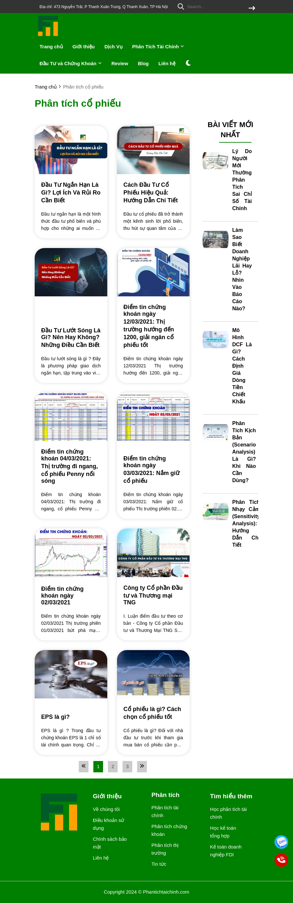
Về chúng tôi (106, 809)
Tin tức (158, 864)
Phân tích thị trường (165, 849)
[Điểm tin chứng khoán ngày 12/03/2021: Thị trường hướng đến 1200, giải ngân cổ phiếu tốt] (153, 326)
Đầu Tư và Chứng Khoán (71, 63)
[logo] (48, 35)
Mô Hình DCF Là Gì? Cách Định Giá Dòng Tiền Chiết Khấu (242, 365)
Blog (143, 63)
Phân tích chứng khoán (169, 830)
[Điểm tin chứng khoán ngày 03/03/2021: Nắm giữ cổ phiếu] (153, 469)
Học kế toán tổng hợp (223, 831)
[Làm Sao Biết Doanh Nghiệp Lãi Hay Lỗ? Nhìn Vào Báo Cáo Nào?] (216, 240)
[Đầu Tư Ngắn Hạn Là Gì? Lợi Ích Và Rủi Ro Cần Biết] (71, 192)
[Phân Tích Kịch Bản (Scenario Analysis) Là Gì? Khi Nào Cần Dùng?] (216, 433)
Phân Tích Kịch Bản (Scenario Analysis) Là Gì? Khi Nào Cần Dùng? (244, 452)
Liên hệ (166, 63)
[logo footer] (60, 812)
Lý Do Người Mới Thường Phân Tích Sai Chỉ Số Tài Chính (242, 180)
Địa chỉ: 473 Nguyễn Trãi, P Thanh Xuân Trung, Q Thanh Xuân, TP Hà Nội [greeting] (104, 7)
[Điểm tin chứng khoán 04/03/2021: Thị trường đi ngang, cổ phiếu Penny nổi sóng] (71, 465)
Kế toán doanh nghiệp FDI (225, 850)
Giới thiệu (84, 46)
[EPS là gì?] (71, 717)
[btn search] (251, 8)
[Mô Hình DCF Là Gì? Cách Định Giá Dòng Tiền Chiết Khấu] (216, 340)
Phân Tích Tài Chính (158, 46)
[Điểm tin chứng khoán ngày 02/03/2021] (71, 595)
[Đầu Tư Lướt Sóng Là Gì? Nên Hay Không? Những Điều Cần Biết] (71, 337)
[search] (214, 6)
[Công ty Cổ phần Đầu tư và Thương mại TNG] (153, 595)
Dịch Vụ (113, 46)
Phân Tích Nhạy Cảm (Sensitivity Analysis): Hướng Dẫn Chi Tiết (246, 523)
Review (119, 63)
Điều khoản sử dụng (108, 824)
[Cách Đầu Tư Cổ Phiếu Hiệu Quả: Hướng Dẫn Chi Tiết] (153, 192)
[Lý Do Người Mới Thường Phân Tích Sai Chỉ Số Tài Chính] (216, 161)
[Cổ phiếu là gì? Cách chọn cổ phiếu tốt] (153, 712)
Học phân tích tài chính (228, 813)
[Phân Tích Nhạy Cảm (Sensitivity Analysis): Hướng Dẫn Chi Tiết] (216, 512)
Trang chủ (51, 46)
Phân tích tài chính (164, 811)
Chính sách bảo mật (110, 843)
